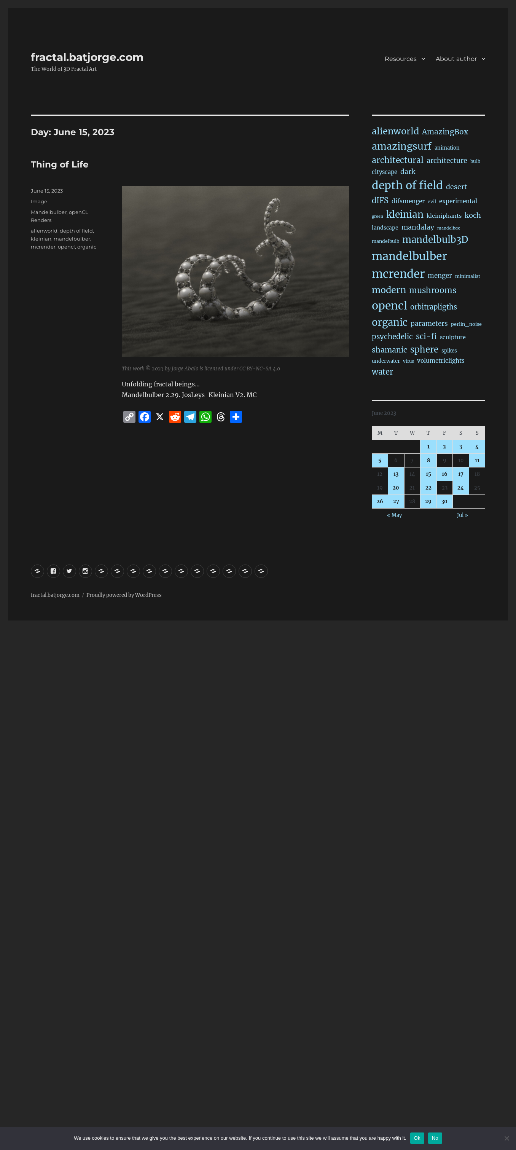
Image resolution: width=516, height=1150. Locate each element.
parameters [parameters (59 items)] (429, 323)
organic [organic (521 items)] (390, 322)
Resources (401, 58)
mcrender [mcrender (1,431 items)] (398, 274)
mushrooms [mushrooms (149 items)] (432, 290)
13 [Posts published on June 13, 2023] (395, 474)
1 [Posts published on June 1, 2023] (428, 446)
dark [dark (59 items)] (407, 171)
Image (39, 201)
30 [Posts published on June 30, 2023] (444, 501)
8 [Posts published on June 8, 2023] (428, 460)
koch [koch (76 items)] (473, 215)
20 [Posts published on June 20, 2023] (396, 488)
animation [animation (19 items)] (447, 148)
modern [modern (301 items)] (389, 289)
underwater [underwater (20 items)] (386, 361)
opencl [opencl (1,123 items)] (389, 306)
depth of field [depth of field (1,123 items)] (407, 185)
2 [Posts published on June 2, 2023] (444, 446)
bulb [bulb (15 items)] (475, 161)
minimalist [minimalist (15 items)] (467, 276)
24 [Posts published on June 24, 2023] (460, 488)
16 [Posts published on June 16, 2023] (445, 474)
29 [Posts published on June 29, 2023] (428, 501)
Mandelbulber (49, 212)
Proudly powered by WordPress (124, 595)
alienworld (44, 231)
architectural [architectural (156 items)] (398, 160)
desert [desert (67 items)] (456, 187)
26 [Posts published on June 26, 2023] (380, 501)
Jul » (462, 515)
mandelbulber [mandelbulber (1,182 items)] (409, 256)
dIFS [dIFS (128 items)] (380, 200)
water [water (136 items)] (382, 372)
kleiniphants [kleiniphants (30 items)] (444, 215)
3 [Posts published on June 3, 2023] (460, 446)
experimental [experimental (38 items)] (458, 201)
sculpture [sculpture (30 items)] (453, 337)
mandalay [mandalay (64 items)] (417, 227)
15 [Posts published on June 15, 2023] (428, 474)
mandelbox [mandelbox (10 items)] (448, 228)
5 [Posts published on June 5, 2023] (379, 460)
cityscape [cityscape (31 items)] (384, 171)
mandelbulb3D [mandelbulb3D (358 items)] (435, 240)
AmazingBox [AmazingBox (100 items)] (445, 131)
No (435, 1138)
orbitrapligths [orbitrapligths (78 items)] (433, 307)
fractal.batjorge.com (87, 57)
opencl (66, 247)
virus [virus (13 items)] (408, 361)
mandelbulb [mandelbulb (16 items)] (385, 241)
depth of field (76, 231)
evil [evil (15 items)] (432, 201)
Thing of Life (60, 164)
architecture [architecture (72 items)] (447, 160)
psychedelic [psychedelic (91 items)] (392, 336)
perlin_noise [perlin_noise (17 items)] (466, 324)
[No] (506, 1138)
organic (86, 247)
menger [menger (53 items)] (440, 276)
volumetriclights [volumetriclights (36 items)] (441, 360)
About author (456, 58)
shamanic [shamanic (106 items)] (389, 349)
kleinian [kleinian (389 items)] (405, 214)
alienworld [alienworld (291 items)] (395, 131)
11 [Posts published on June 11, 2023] (477, 460)
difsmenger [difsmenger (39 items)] (408, 201)
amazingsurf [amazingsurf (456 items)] (402, 146)
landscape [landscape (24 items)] (385, 227)
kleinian (41, 239)
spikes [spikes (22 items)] (449, 351)
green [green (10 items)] (377, 216)
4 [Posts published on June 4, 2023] (477, 446)
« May (394, 515)
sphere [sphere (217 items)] (424, 349)
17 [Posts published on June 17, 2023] (460, 474)
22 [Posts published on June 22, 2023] (428, 488)
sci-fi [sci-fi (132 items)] (426, 336)
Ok (417, 1138)
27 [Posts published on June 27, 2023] (396, 501)
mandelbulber (72, 239)
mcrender (43, 247)
